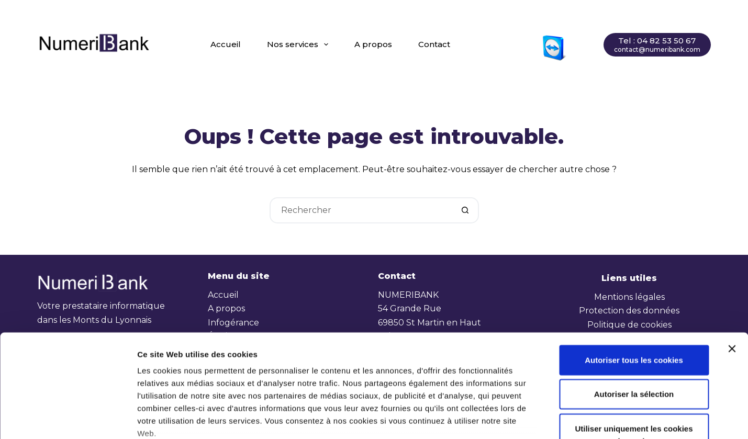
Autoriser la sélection (634, 313)
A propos (373, 44)
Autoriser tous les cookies (634, 279)
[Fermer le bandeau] (731, 268)
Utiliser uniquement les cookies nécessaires (634, 354)
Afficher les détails (574, 418)
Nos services (299, 44)
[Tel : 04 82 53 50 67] (657, 45)
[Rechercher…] (361, 210)
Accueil (225, 44)
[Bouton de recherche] (466, 210)
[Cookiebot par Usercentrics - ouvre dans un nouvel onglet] (68, 418)
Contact (434, 44)
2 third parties (217, 377)
